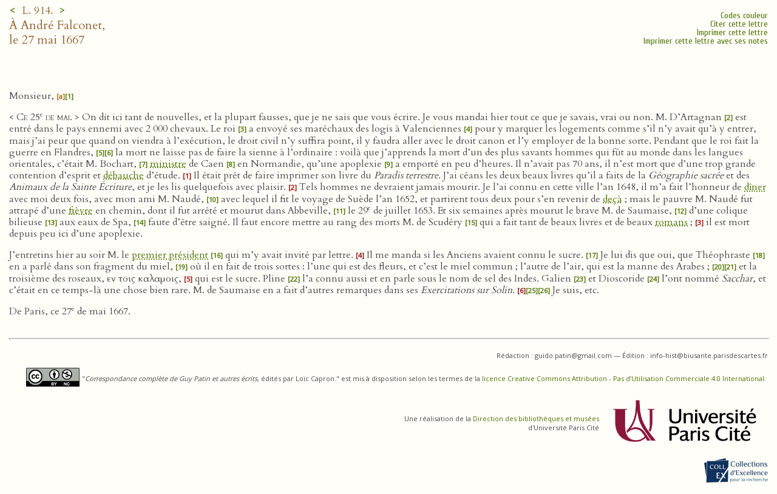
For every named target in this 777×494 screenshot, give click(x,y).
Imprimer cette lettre (732, 32)
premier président (170, 255)
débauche (123, 175)
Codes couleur (744, 15)
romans (671, 222)
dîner (755, 187)
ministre (168, 164)
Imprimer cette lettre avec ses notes (705, 41)
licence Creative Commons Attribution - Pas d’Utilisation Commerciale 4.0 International (623, 378)
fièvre (81, 210)
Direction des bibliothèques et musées (536, 418)
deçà (612, 199)
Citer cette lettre (739, 24)
